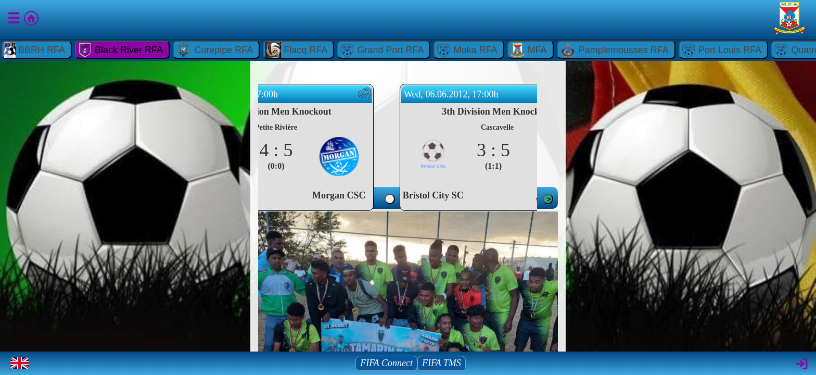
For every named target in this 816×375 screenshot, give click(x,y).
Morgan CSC (378, 195)
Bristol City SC (471, 195)
